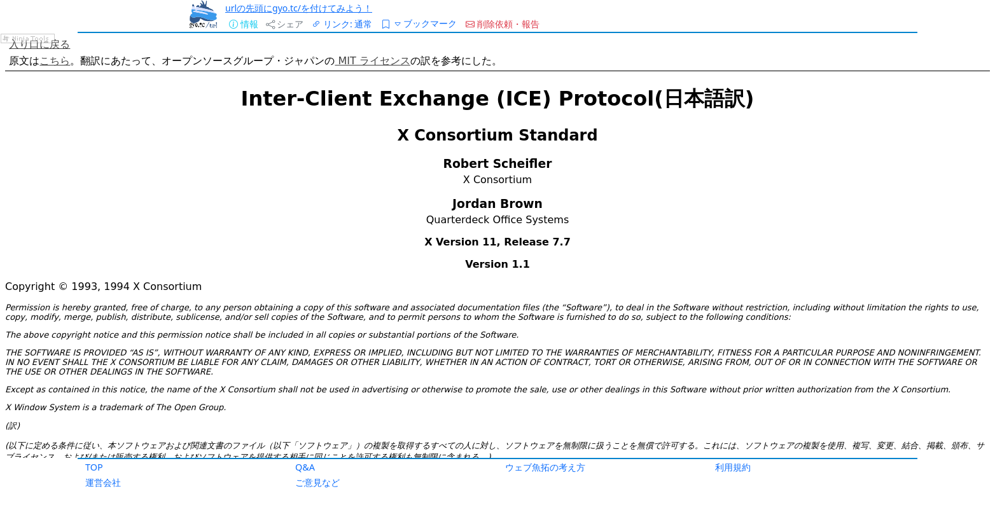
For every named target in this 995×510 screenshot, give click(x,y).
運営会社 (103, 482)
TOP (94, 467)
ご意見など (317, 482)
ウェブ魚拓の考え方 (545, 467)
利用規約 (733, 467)
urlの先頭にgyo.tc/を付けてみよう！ (298, 8)
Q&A (305, 467)
